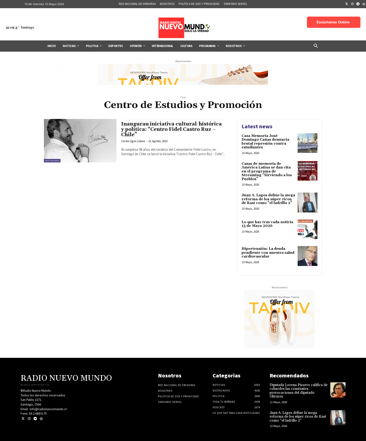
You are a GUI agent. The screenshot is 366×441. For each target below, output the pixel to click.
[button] (315, 46)
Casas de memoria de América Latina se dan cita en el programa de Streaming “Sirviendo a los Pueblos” (267, 171)
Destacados (52, 160)
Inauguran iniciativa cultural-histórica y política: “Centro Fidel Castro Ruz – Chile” (171, 129)
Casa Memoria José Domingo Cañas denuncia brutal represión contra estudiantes (265, 142)
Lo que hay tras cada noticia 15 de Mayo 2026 (267, 224)
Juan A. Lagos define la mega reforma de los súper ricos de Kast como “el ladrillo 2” (268, 199)
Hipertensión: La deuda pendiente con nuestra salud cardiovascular (268, 253)
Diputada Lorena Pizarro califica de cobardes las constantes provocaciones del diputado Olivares (298, 391)
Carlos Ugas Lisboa (133, 141)
